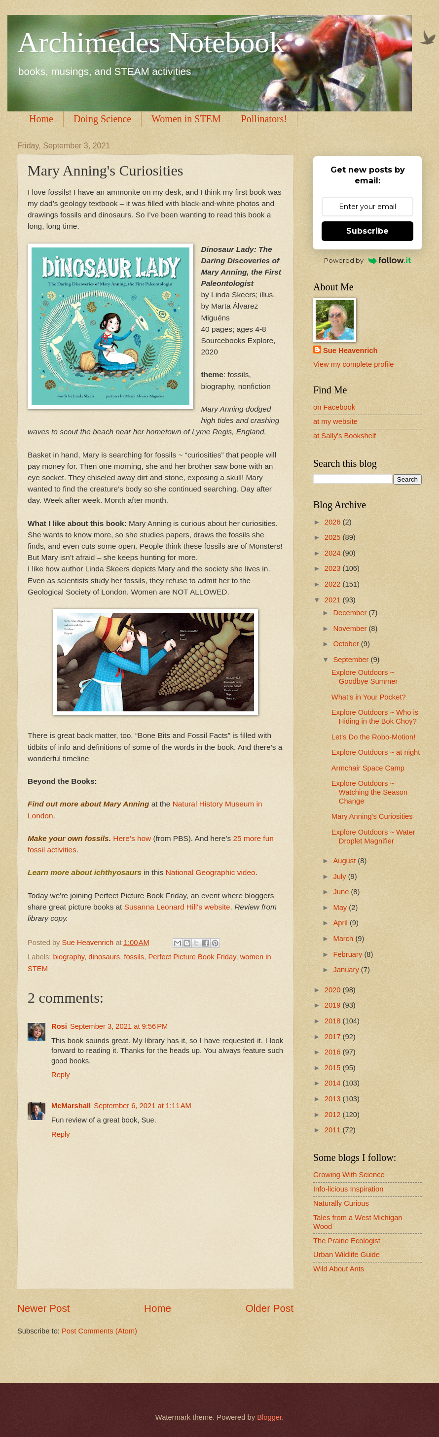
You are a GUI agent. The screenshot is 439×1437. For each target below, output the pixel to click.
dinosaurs (104, 957)
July (340, 876)
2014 (334, 1083)
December (350, 613)
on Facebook (334, 407)
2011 (334, 1130)
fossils (134, 957)
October (347, 644)
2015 (334, 1068)
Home (41, 118)
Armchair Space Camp (367, 768)
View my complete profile (353, 364)
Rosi (59, 1026)
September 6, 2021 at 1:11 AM (142, 1106)
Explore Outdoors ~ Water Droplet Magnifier (373, 836)
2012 (334, 1115)
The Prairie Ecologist (346, 1241)
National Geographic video (211, 872)
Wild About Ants (338, 1269)
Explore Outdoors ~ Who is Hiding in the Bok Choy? (374, 716)
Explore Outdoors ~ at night (375, 752)
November (350, 628)
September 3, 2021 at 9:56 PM (119, 1026)
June (342, 892)
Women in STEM (186, 118)
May (341, 907)
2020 (334, 990)
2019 (334, 1005)
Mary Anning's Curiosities (372, 816)
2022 (334, 584)
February (348, 954)
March (344, 939)
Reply (60, 1075)
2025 (334, 537)
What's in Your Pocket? (368, 697)
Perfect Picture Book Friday (192, 957)
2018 (334, 1021)
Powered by (367, 260)
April (341, 923)
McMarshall (71, 1106)
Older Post (269, 1308)
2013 (334, 1099)
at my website (335, 421)
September (351, 660)
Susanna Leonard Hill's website (177, 907)
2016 (334, 1052)
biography (69, 957)
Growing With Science (349, 1175)
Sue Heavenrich (350, 350)
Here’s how (132, 838)
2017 (334, 1037)
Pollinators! (264, 118)
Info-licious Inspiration (348, 1189)
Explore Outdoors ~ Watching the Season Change (369, 792)
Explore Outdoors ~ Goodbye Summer (364, 676)
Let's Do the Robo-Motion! (373, 737)
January (347, 970)
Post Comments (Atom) (99, 1331)
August (345, 861)
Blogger (269, 1417)
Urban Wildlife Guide (346, 1255)
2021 (334, 600)
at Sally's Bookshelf (344, 436)
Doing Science (102, 118)
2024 (334, 553)
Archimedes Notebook (151, 42)
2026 (334, 522)
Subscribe (367, 231)
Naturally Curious (341, 1203)
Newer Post (43, 1308)
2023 (334, 568)
